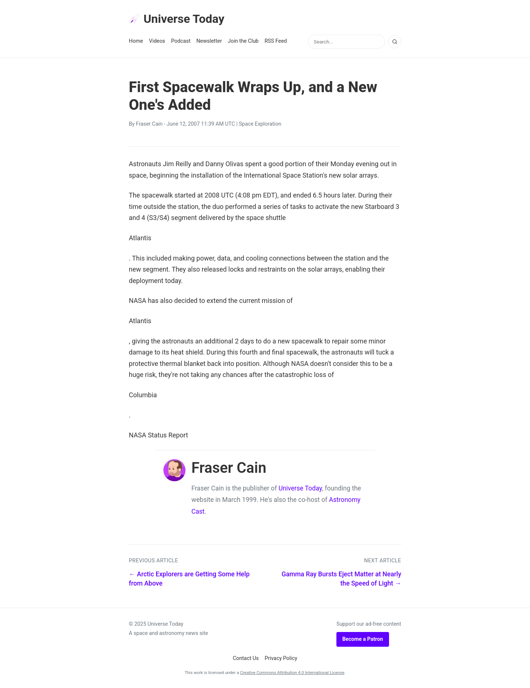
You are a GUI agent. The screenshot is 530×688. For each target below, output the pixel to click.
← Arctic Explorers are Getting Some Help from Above (189, 578)
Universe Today (177, 19)
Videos (157, 41)
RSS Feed (276, 41)
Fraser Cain (149, 124)
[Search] (394, 41)
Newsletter (209, 41)
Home (136, 41)
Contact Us (246, 658)
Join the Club (243, 41)
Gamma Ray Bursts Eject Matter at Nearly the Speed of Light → (341, 578)
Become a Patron (362, 639)
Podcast (181, 41)
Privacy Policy (281, 658)
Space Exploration (260, 124)
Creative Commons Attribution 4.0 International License (292, 672)
